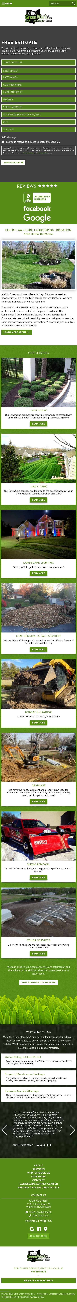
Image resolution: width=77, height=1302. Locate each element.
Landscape (38, 410)
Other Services (38, 940)
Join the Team (38, 1236)
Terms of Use (42, 153)
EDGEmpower (37, 1297)
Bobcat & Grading (38, 712)
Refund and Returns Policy (38, 1187)
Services (38, 1169)
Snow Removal (38, 864)
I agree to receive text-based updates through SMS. (33, 141)
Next (73, 1130)
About (38, 1165)
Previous (4, 1130)
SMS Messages (9, 137)
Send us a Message (38, 1212)
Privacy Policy (28, 153)
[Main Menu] (3, 4)
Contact (38, 1180)
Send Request (13, 162)
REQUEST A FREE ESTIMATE (38, 1281)
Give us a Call (39, 1215)
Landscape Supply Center (38, 1184)
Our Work (38, 1176)
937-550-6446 (38, 1272)
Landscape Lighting (38, 563)
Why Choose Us (38, 1173)
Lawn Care (38, 486)
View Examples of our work (38, 983)
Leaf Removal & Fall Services (38, 636)
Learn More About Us (17, 332)
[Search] (62, 3)
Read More (38, 424)
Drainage (38, 785)
